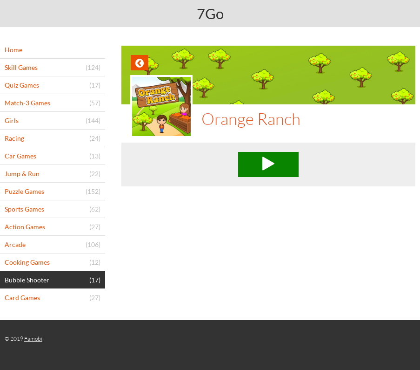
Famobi (33, 338)
